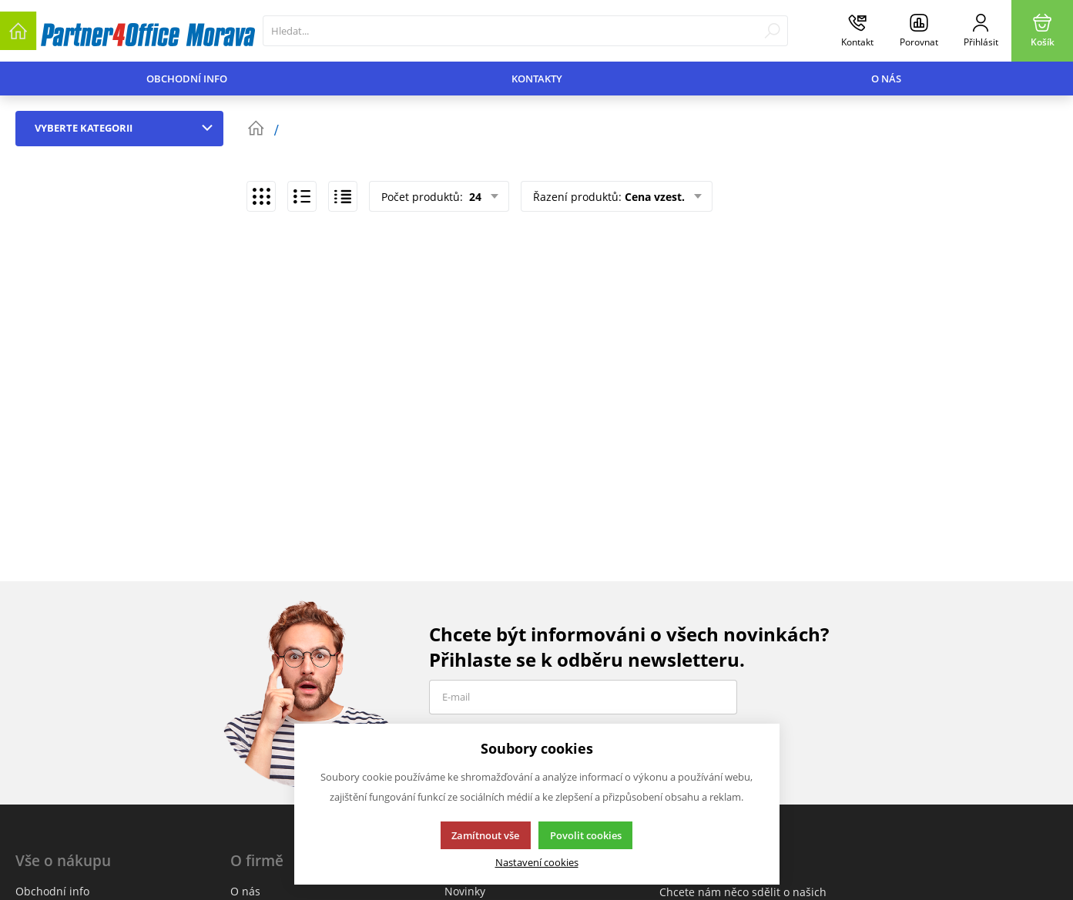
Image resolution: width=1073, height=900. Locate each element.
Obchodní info (186, 78)
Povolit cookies (586, 835)
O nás (886, 78)
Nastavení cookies (536, 862)
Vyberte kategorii (127, 127)
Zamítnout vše (485, 835)
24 (473, 196)
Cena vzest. (655, 196)
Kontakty (536, 78)
